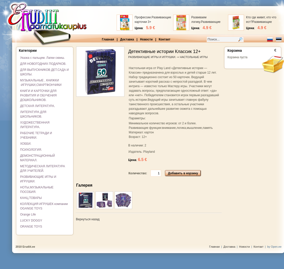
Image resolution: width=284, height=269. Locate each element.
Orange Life (28, 214)
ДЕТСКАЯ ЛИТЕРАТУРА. (37, 106)
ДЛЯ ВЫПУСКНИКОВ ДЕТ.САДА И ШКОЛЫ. (44, 72)
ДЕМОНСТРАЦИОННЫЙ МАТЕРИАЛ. (37, 158)
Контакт (164, 39)
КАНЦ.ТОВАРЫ (31, 198)
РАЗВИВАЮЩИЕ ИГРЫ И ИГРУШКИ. (38, 179)
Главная (108, 39)
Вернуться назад (88, 219)
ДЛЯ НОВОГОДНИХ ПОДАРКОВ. (43, 64)
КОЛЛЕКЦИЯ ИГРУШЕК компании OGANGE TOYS (44, 206)
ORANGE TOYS (31, 226)
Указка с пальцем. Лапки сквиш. (42, 58)
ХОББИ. (25, 143)
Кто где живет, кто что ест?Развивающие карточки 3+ (261, 22)
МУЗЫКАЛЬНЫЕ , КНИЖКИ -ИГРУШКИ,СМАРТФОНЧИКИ (41, 83)
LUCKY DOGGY (31, 220)
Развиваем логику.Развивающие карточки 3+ (205, 22)
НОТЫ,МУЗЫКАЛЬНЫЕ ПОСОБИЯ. (37, 190)
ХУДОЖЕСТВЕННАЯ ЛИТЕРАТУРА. (35, 125)
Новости (146, 39)
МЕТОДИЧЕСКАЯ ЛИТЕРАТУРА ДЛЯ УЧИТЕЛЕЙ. (42, 169)
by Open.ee (274, 246)
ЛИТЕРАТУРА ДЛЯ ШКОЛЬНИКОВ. (33, 114)
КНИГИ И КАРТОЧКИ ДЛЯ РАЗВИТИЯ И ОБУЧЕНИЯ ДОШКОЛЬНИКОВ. (38, 95)
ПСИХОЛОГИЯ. (31, 149)
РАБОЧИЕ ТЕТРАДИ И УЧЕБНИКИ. (36, 135)
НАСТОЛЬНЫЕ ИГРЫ (194, 57)
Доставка (127, 39)
